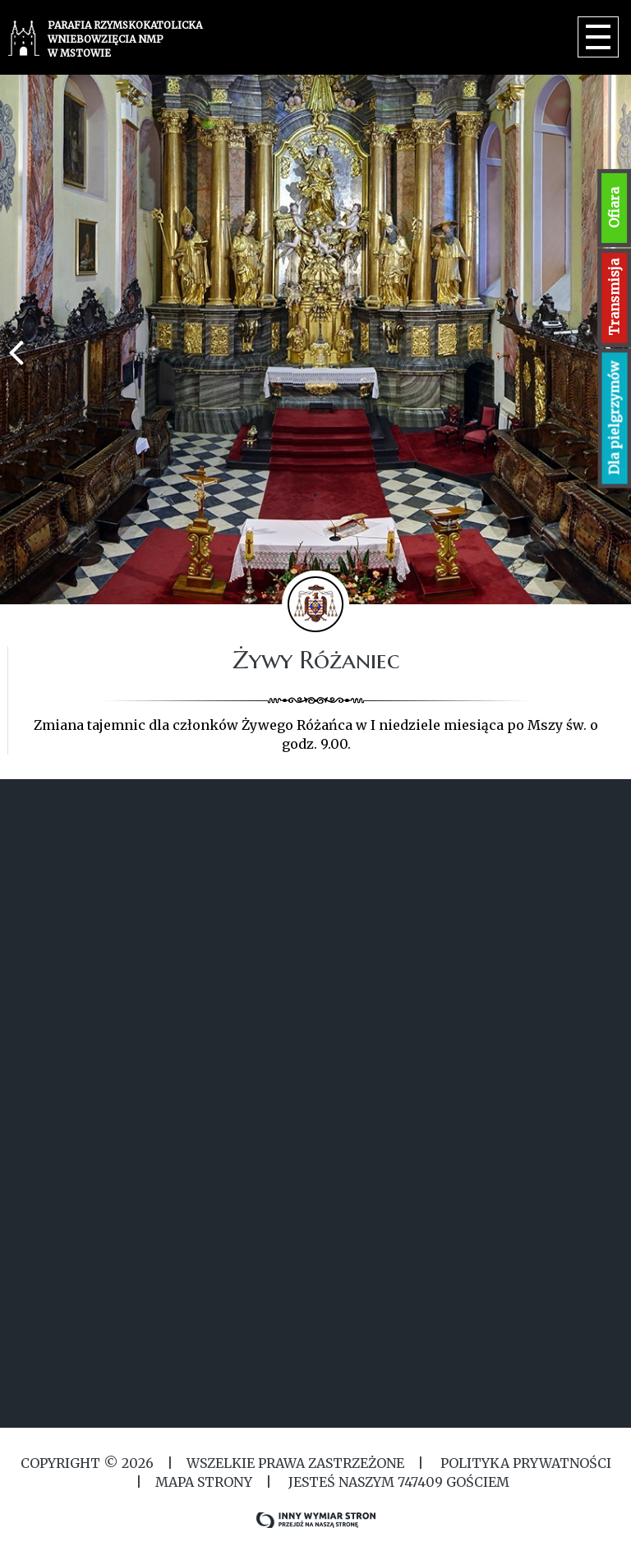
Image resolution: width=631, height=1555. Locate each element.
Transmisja (614, 297)
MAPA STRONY (203, 1482)
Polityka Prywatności (524, 1463)
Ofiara (614, 207)
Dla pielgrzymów (614, 418)
